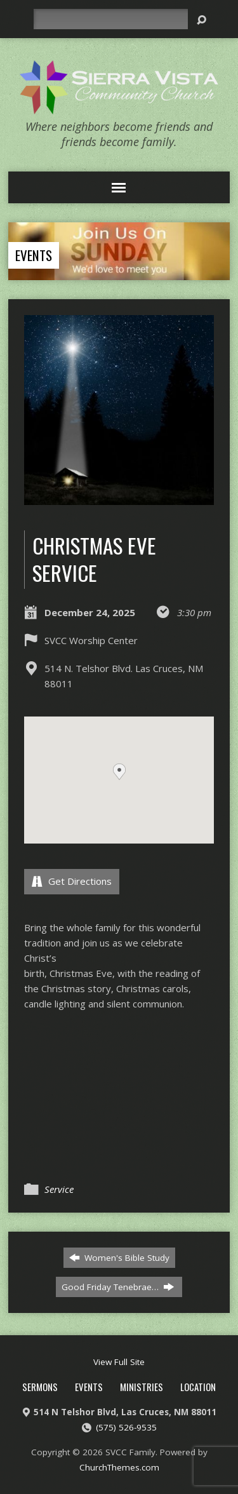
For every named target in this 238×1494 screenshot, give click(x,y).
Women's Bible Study (119, 1257)
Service (59, 1189)
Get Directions (72, 881)
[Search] (110, 19)
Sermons (40, 1387)
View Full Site (119, 1362)
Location (198, 1387)
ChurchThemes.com (119, 1467)
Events (33, 255)
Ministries (141, 1387)
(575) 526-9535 (126, 1427)
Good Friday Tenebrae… (118, 1287)
